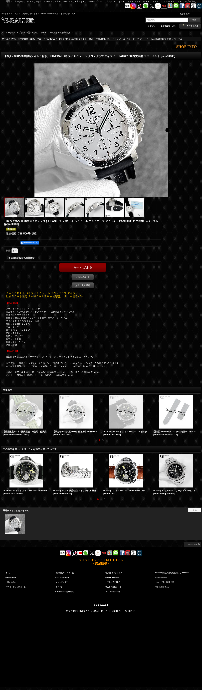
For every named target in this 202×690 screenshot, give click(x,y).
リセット (196, 510)
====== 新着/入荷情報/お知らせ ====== (172, 573)
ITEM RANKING (112, 577)
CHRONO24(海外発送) (64, 592)
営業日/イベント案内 (113, 573)
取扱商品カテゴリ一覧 (64, 573)
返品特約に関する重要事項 (21, 258)
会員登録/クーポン (168, 26)
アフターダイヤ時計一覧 (15, 587)
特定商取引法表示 (162, 587)
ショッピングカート (63, 582)
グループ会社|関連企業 (164, 582)
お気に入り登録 (82, 285)
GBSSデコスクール (113, 587)
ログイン (151, 26)
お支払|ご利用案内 (113, 582)
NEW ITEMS (10, 577)
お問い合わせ (82, 277)
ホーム (8, 573)
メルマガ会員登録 (112, 592)
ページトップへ (194, 544)
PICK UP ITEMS (62, 577)
